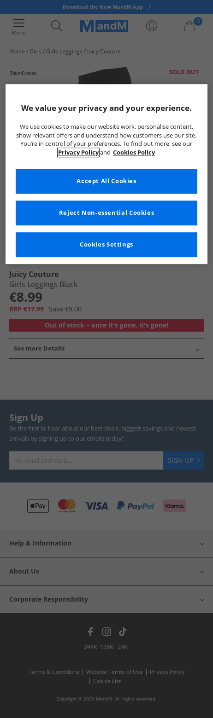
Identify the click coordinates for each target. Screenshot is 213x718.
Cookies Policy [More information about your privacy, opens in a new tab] (134, 152)
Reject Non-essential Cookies (106, 213)
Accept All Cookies (106, 181)
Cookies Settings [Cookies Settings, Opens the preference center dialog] (106, 245)
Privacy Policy (78, 152)
